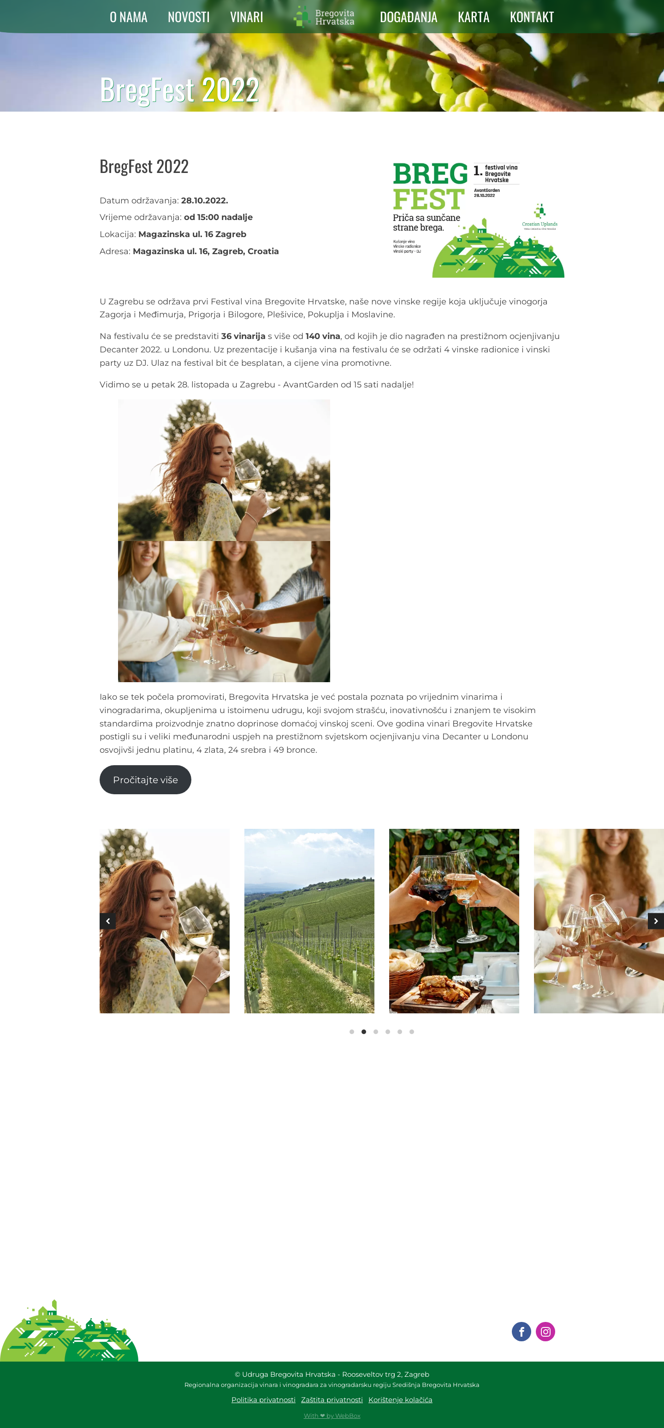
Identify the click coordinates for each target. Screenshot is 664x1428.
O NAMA (129, 16)
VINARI (246, 16)
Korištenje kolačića (400, 1399)
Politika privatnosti (263, 1399)
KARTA (474, 16)
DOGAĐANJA (409, 16)
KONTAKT (532, 16)
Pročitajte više (145, 779)
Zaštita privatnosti (332, 1399)
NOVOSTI (189, 16)
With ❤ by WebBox (332, 1415)
